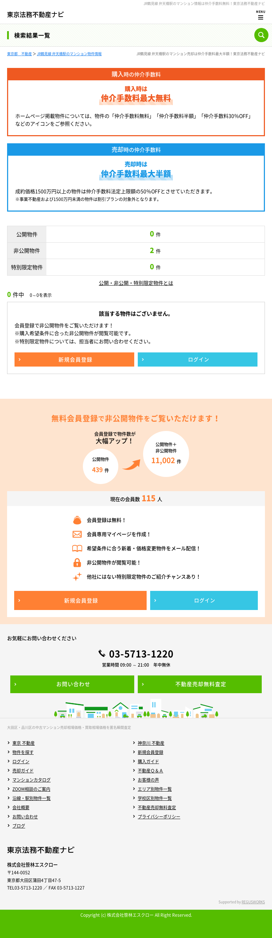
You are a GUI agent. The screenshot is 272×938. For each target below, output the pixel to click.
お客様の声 (148, 780)
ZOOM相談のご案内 (31, 789)
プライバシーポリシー (159, 816)
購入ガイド (148, 761)
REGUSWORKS (253, 901)
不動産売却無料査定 (157, 807)
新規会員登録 (150, 752)
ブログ (18, 826)
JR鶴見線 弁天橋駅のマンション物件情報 (69, 53)
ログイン (20, 761)
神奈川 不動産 (151, 743)
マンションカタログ (31, 780)
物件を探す (23, 752)
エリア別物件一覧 (155, 789)
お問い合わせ (25, 816)
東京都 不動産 (19, 53)
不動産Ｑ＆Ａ (150, 770)
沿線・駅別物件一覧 (31, 798)
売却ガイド (23, 770)
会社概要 (20, 807)
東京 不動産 (23, 743)
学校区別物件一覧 (155, 798)
